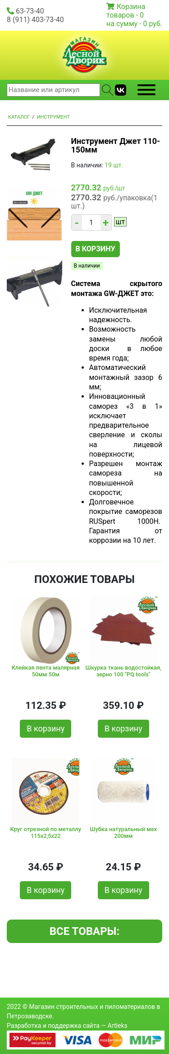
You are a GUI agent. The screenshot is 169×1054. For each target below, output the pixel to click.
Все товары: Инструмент (84, 934)
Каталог (19, 117)
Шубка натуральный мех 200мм (123, 832)
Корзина (131, 6)
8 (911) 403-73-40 (35, 19)
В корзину (95, 249)
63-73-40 (30, 11)
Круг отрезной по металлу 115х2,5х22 (45, 832)
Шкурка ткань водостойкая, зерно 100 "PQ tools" (123, 671)
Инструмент (53, 117)
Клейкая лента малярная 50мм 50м (46, 671)
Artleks (118, 1025)
